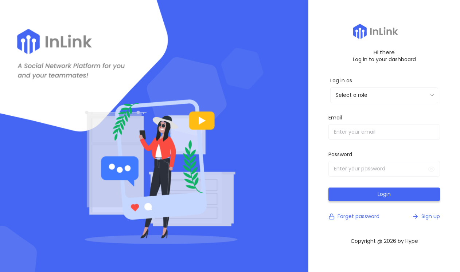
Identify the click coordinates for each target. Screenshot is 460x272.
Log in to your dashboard (384, 59)
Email (335, 117)
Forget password (353, 216)
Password (340, 154)
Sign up (426, 216)
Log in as (341, 80)
